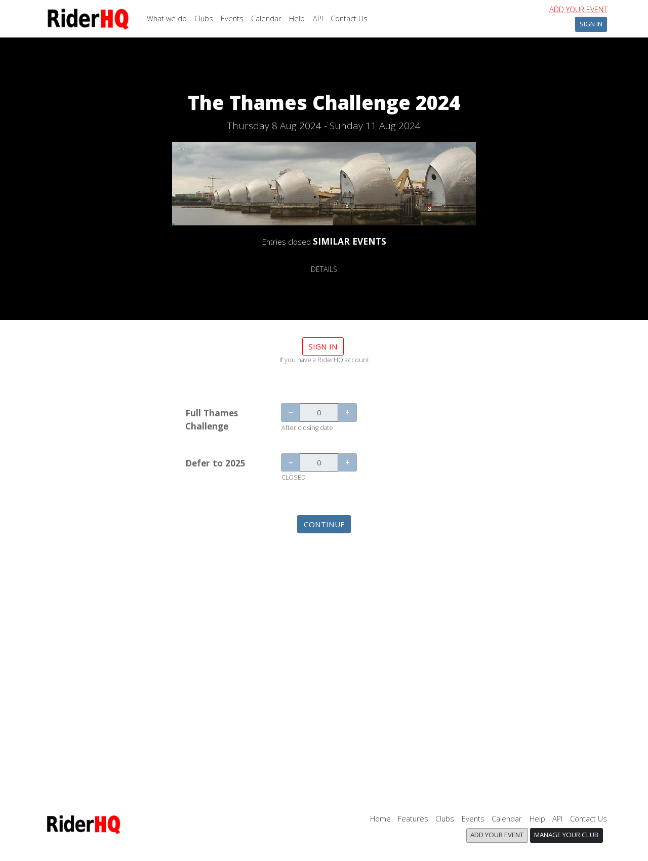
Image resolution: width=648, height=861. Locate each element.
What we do (167, 18)
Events (232, 18)
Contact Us (349, 18)
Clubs (203, 18)
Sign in (323, 346)
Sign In (591, 23)
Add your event (578, 9)
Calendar (266, 18)
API (318, 18)
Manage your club (566, 834)
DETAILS (324, 269)
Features (413, 819)
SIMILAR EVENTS (349, 241)
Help (297, 18)
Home (380, 819)
